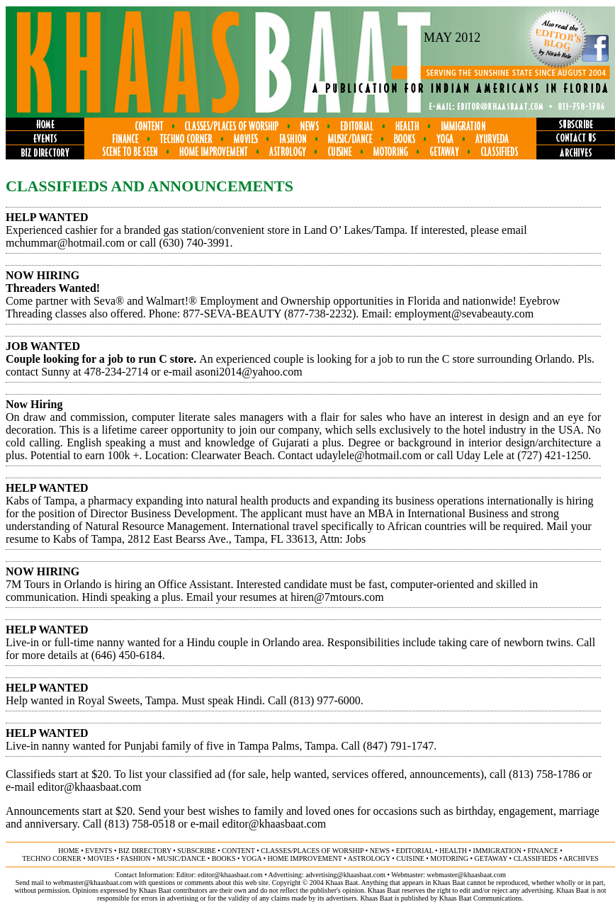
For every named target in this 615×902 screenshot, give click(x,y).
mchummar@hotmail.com (65, 243)
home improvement (305, 858)
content (238, 851)
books (224, 858)
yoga (251, 858)
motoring (449, 858)
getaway (491, 858)
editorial (415, 851)
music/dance (181, 858)
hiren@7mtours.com (337, 597)
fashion (135, 858)
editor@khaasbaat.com (90, 787)
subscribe (196, 851)
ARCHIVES (581, 858)
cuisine (410, 858)
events (98, 851)
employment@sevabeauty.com (464, 314)
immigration (497, 851)
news (380, 851)
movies (100, 858)
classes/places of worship (312, 851)
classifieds (536, 858)
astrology (369, 858)
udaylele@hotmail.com (369, 455)
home (68, 851)
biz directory (144, 851)
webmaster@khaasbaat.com (466, 875)
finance (542, 851)
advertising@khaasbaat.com (345, 875)
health (453, 851)
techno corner (51, 858)
